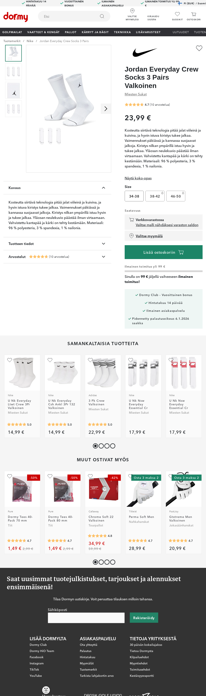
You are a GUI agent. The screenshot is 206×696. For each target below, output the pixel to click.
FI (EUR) (192, 3)
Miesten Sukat (136, 94)
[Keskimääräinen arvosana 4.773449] (97, 536)
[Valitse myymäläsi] (132, 14)
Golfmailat (12, 32)
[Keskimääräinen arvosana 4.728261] (137, 541)
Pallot (71, 32)
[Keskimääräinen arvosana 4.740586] (178, 541)
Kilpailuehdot (139, 657)
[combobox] (74, 16)
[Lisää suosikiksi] (199, 48)
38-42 (157, 195)
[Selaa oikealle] (106, 109)
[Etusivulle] (15, 17)
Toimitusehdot (140, 669)
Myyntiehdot (139, 663)
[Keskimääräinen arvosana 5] (16, 424)
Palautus (85, 650)
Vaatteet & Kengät (43, 32)
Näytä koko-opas (138, 178)
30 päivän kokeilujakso (146, 644)
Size (128, 186)
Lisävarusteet (148, 32)
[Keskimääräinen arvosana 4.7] (38, 257)
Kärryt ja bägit (95, 32)
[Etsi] (102, 16)
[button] (157, 14)
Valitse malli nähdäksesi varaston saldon (167, 224)
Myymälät (87, 663)
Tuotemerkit (11, 41)
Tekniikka (122, 32)
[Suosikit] (177, 16)
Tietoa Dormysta (141, 650)
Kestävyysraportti (142, 675)
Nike (30, 41)
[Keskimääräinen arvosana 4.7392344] (16, 541)
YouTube (36, 675)
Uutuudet (181, 32)
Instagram (37, 663)
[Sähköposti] (86, 617)
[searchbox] (64, 16)
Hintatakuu (87, 657)
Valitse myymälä (146, 235)
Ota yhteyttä (88, 644)
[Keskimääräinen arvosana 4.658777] (57, 541)
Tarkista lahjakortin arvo (97, 675)
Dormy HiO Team (42, 650)
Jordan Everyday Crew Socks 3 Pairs (64, 41)
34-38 (134, 196)
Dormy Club (38, 644)
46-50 (178, 195)
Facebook (37, 657)
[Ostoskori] (194, 16)
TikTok (34, 669)
